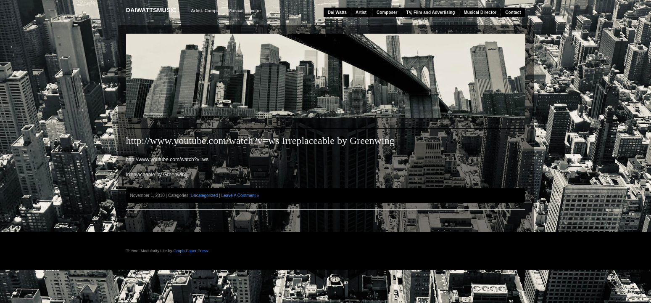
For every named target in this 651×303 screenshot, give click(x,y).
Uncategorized (204, 195)
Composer (387, 12)
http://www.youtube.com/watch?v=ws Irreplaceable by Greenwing (260, 140)
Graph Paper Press (191, 250)
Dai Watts (337, 12)
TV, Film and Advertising (430, 12)
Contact (513, 12)
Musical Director (480, 12)
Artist (361, 12)
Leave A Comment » (240, 195)
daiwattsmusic (151, 10)
